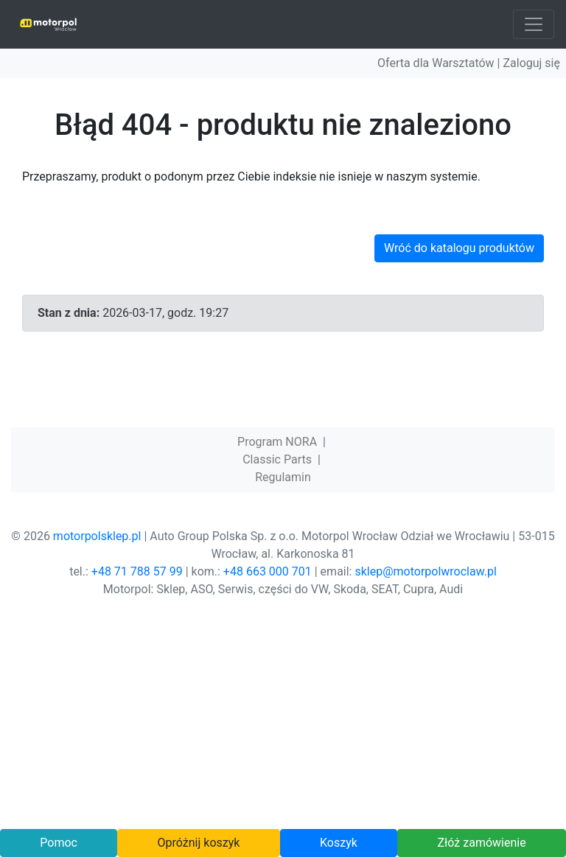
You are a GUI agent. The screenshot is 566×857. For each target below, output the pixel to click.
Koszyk (338, 843)
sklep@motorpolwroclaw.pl (425, 571)
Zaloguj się (531, 63)
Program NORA (277, 442)
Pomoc (58, 843)
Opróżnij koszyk (199, 843)
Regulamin (283, 477)
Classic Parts (277, 459)
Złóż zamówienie (481, 843)
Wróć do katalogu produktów (459, 248)
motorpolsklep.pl (97, 536)
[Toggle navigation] (533, 24)
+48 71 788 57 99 (137, 571)
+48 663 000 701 (267, 571)
